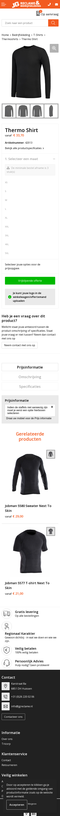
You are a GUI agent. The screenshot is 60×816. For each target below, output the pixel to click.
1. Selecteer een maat (21, 159)
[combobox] (25, 23)
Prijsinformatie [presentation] (30, 367)
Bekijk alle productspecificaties (24, 148)
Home (5, 35)
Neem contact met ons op (19, 345)
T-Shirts (38, 35)
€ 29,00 (14, 516)
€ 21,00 (14, 593)
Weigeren (32, 803)
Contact (6, 760)
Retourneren (9, 765)
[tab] (30, 367)
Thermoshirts (10, 39)
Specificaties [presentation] (30, 386)
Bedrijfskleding (21, 35)
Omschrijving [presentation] (30, 376)
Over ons (7, 739)
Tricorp (6, 744)
